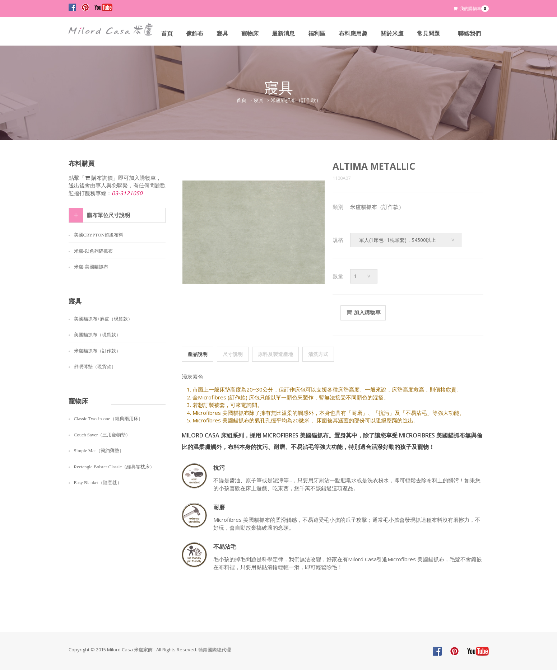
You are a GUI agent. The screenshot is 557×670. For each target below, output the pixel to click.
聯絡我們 (469, 34)
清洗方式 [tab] (318, 354)
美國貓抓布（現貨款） (97, 334)
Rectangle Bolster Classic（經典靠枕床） (114, 466)
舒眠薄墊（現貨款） (95, 366)
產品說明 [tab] (197, 354)
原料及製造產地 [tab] (275, 354)
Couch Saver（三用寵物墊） (102, 434)
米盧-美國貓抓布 (91, 267)
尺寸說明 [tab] (233, 354)
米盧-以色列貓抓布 (93, 251)
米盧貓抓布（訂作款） (296, 100)
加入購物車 (363, 312)
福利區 (316, 34)
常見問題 (428, 34)
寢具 (222, 34)
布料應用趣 (353, 34)
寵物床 (250, 34)
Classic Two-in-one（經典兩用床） (108, 418)
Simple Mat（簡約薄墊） (99, 450)
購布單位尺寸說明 (108, 215)
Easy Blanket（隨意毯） (98, 482)
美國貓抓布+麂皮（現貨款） (103, 319)
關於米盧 (392, 34)
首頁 (167, 34)
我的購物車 (471, 8)
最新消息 (283, 34)
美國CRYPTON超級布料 (99, 235)
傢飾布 (194, 34)
